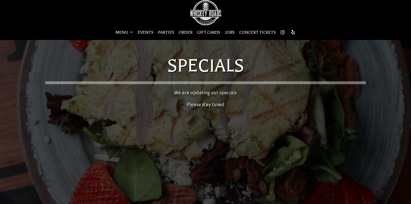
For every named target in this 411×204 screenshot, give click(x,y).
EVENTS (145, 32)
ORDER (185, 32)
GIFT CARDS (208, 32)
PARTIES (166, 32)
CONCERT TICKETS (257, 32)
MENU (124, 32)
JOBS (230, 32)
